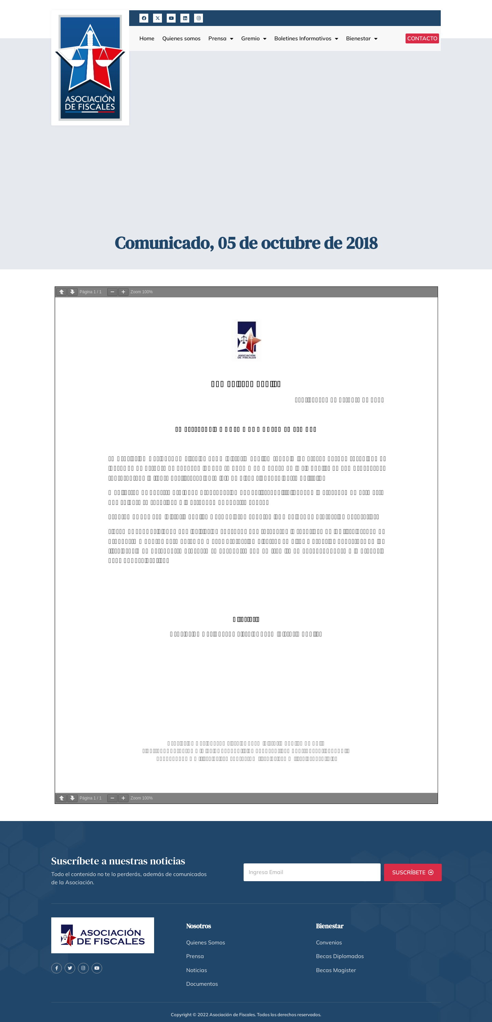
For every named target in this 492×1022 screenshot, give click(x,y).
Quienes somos (181, 38)
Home (146, 38)
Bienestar (362, 38)
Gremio (253, 38)
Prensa (220, 38)
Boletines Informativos (306, 38)
